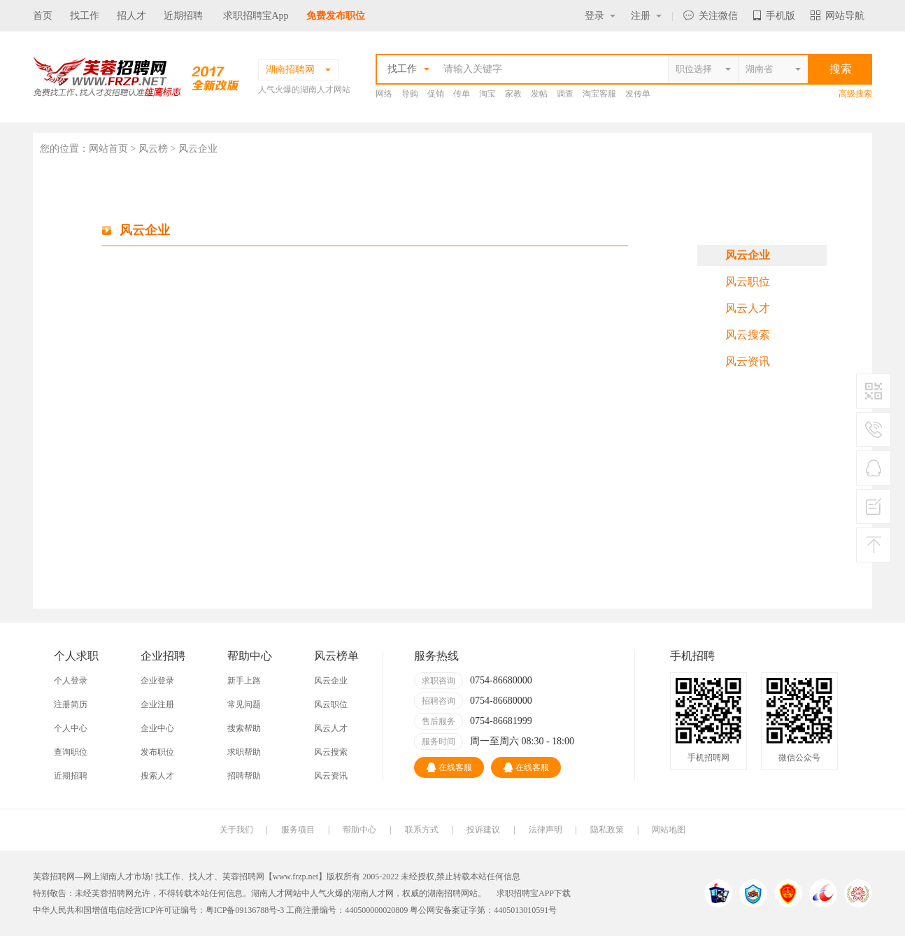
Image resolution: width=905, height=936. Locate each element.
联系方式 (422, 830)
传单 (461, 94)
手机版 (774, 15)
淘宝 (487, 94)
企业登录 (157, 681)
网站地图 (668, 830)
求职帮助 (244, 752)
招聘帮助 (244, 776)
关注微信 (710, 15)
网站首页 (108, 148)
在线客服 (449, 767)
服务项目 (298, 830)
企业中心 (157, 728)
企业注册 (157, 704)
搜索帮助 (244, 728)
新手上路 (244, 681)
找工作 (84, 15)
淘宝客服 (599, 94)
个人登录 (70, 681)
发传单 (637, 94)
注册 (646, 15)
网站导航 (837, 15)
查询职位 (70, 752)
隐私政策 (607, 830)
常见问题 (244, 704)
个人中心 (70, 728)
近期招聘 (183, 15)
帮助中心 (359, 830)
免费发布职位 (335, 15)
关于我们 (236, 830)
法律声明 (545, 830)
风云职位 (747, 282)
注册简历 (70, 704)
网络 (384, 94)
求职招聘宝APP (525, 893)
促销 (435, 94)
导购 (409, 94)
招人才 (131, 15)
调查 (565, 94)
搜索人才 (157, 776)
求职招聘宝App (256, 15)
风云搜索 (747, 335)
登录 (600, 15)
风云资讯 (747, 361)
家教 (513, 94)
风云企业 (747, 255)
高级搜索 (855, 94)
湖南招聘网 (448, 893)
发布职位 (157, 752)
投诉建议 (483, 830)
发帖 (539, 94)
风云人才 (747, 308)
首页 (42, 15)
